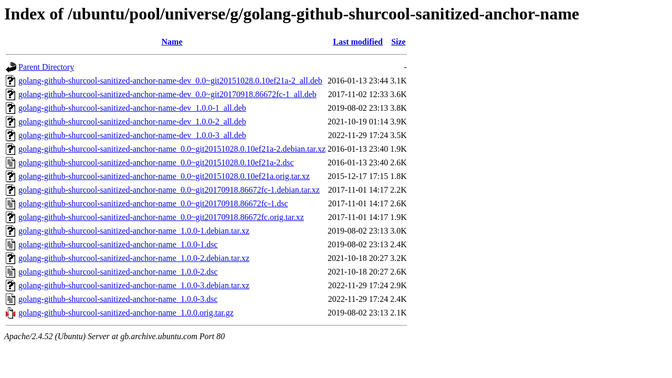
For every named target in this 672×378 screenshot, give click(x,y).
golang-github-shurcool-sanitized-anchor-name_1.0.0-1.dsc (118, 244)
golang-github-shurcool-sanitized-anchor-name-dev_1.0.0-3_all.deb (132, 135)
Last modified (358, 41)
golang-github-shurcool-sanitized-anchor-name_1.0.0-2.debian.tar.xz (133, 258)
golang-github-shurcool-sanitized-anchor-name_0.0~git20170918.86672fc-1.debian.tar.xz (169, 189)
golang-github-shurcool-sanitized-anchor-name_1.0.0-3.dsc (118, 299)
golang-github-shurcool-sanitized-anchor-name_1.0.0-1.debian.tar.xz (133, 230)
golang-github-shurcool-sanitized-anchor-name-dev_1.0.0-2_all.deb (132, 121)
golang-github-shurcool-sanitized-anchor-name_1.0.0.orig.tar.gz (126, 312)
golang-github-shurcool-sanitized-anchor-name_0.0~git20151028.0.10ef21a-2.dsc (156, 162)
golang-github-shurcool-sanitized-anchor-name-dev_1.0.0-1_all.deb (132, 107)
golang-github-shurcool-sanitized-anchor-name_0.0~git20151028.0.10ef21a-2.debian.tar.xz (172, 148)
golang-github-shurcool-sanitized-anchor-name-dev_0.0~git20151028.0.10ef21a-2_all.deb (170, 80)
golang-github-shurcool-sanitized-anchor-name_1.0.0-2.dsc (118, 271)
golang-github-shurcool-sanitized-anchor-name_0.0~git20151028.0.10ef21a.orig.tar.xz (164, 176)
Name (172, 41)
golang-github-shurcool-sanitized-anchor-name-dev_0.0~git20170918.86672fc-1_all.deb (167, 94)
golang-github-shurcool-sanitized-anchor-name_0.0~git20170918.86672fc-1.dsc (153, 203)
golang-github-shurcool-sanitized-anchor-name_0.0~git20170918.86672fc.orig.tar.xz (161, 217)
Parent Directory (46, 66)
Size (398, 41)
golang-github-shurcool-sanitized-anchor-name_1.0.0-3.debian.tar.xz (133, 285)
